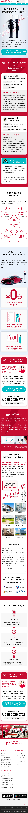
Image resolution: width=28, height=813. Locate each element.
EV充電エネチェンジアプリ (7, 778)
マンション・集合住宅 (19, 757)
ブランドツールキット (6, 766)
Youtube (18, 804)
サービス (3, 753)
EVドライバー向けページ (6, 773)
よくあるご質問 (4, 804)
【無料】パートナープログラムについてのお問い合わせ (13, 389)
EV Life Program (4, 782)
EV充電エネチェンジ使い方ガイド (7, 788)
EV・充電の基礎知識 (5, 757)
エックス (12, 804)
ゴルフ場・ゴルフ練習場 (20, 755)
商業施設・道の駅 (18, 753)
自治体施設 (17, 764)
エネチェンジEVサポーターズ (7, 775)
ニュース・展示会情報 (6, 764)
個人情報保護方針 (4, 808)
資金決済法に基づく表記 (22, 808)
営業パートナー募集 (5, 762)
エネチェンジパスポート (6, 780)
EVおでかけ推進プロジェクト (7, 785)
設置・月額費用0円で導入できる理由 (7, 760)
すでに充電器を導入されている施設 (20, 762)
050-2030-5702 (15, 399)
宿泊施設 (16, 759)
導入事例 (3, 755)
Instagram (24, 804)
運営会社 (12, 808)
